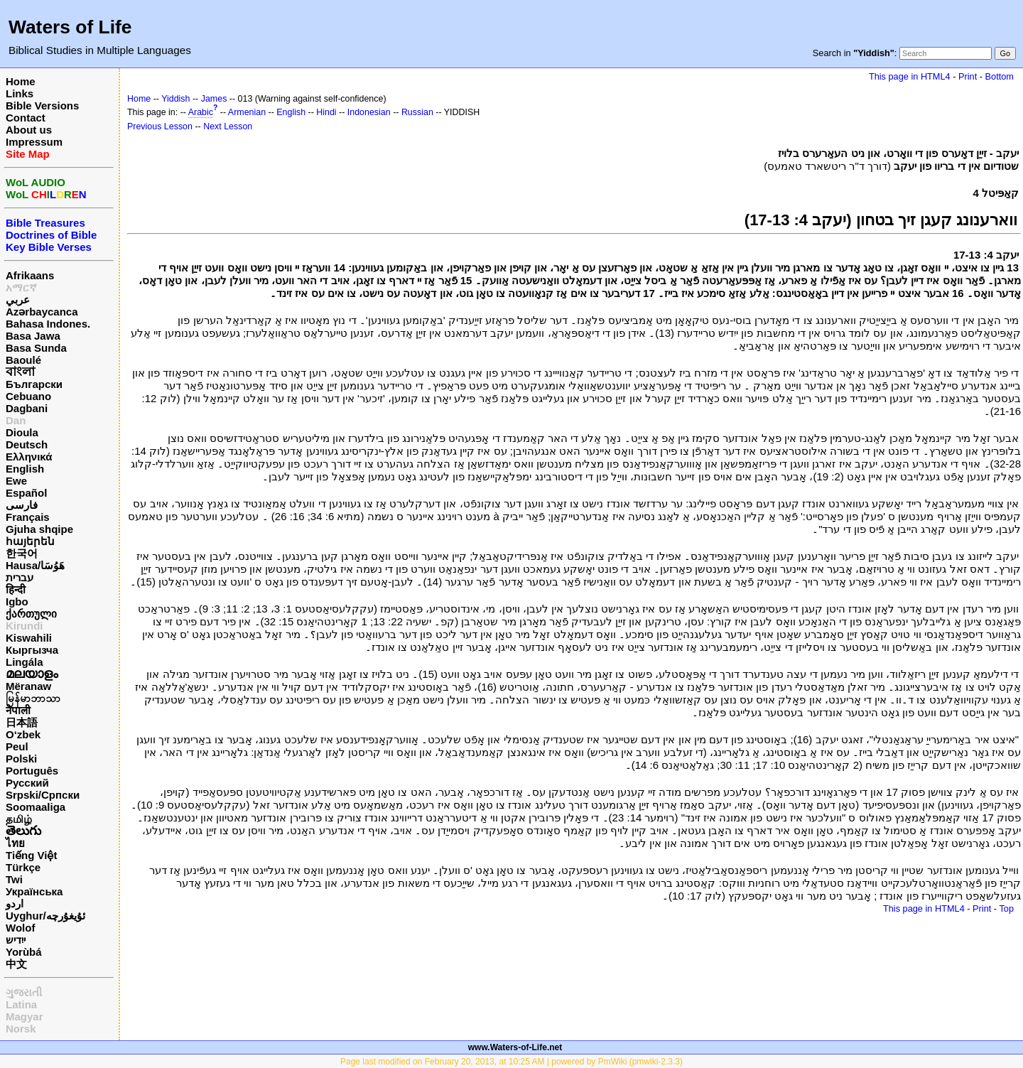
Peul (17, 746)
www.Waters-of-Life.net (515, 1047)
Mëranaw (28, 686)
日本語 (22, 722)
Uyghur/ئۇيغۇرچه (45, 916)
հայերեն (30, 541)
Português (32, 771)
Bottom (999, 76)
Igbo (17, 601)
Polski (21, 759)
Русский (27, 783)
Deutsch (27, 444)
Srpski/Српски (43, 795)
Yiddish (175, 99)
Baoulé (23, 360)
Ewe (16, 481)
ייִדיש (16, 940)
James (214, 99)
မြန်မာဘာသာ (33, 698)
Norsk (21, 1029)
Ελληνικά (29, 457)
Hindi (326, 112)
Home (21, 81)
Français (28, 517)
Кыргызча (32, 650)
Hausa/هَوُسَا (35, 565)
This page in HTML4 (910, 76)
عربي (18, 299)
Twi (14, 879)
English (25, 469)
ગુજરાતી (24, 992)
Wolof (20, 928)
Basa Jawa (33, 336)
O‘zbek (23, 734)
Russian (417, 112)
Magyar (24, 1016)
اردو (14, 903)
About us (29, 130)
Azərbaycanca (42, 312)
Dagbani (27, 408)
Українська (34, 891)
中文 (16, 964)
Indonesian (369, 112)
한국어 (22, 553)
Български (34, 384)
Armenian (247, 112)
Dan (16, 420)
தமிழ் (19, 819)
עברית (19, 577)
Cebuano (28, 396)
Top (1006, 908)
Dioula (22, 432)
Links (19, 93)
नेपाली (18, 710)
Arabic (200, 112)
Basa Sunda (36, 348)
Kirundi (24, 626)
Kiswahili (29, 638)
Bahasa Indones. (48, 324)
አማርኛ (21, 287)
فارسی (22, 505)
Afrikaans (30, 275)
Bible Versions (42, 105)
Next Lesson (227, 126)
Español (26, 493)
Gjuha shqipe (39, 529)
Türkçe (23, 867)
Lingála (24, 662)
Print (967, 76)
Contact (25, 118)
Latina (21, 1004)
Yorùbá (24, 952)
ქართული (31, 614)
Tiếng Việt (31, 855)
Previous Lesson (160, 126)
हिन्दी (16, 589)
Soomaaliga (35, 807)
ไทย (15, 843)
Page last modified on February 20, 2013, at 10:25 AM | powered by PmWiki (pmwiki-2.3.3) (511, 1062)
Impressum (34, 142)
